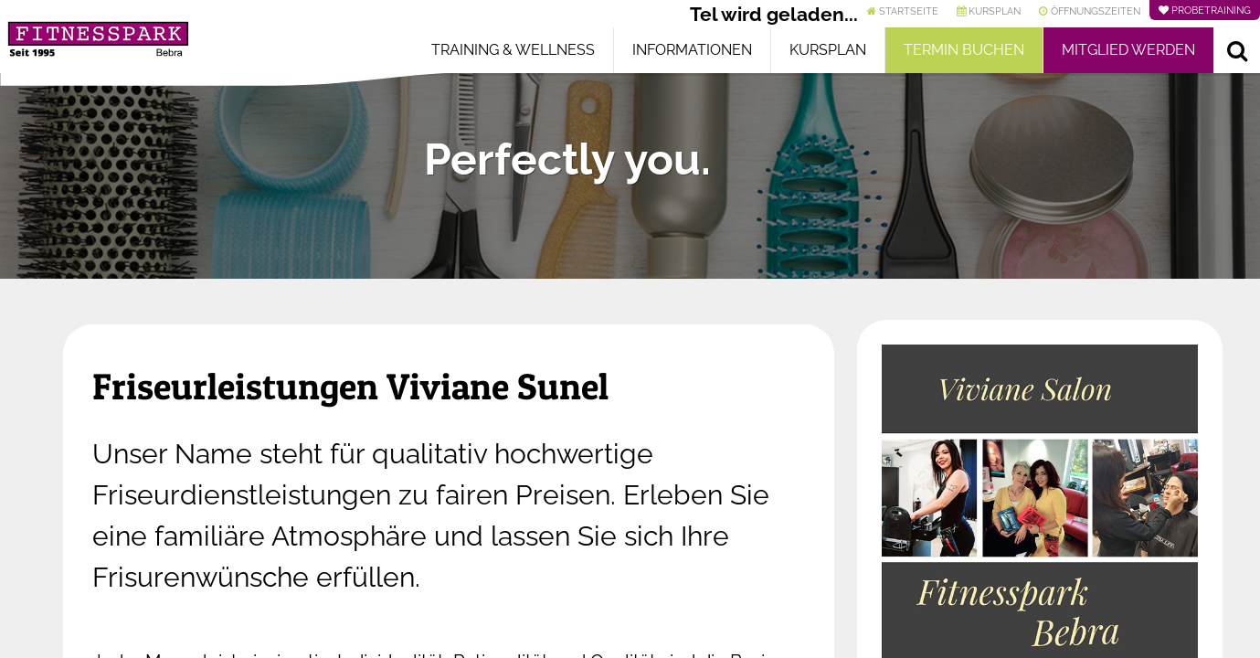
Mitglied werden (1128, 49)
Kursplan (827, 49)
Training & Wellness (513, 49)
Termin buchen (964, 49)
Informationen (692, 49)
